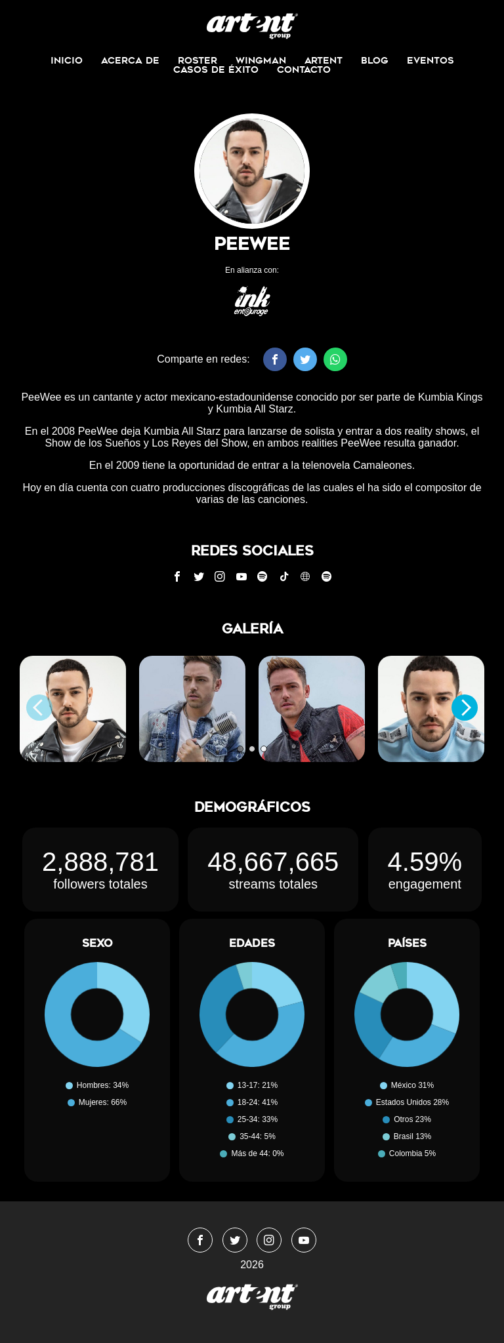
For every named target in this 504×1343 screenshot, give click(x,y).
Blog (374, 60)
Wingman (261, 60)
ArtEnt (323, 60)
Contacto (304, 69)
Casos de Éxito (216, 69)
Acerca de (130, 60)
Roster (197, 60)
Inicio (67, 60)
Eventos (430, 60)
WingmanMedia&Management (252, 26)
